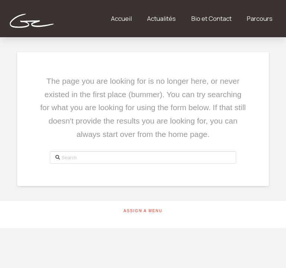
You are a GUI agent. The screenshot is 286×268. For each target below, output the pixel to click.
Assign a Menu (143, 211)
